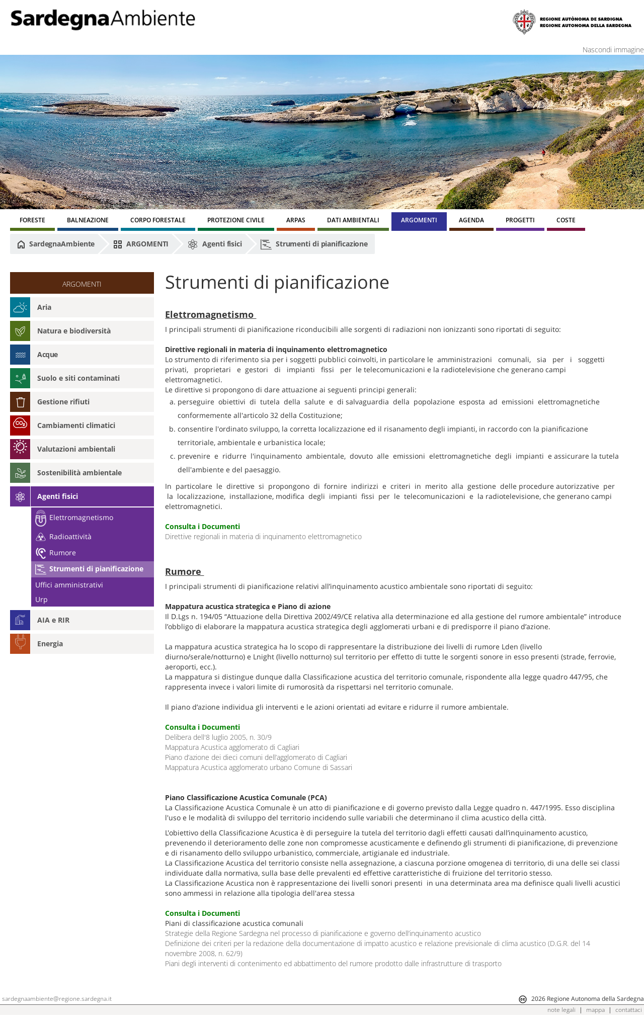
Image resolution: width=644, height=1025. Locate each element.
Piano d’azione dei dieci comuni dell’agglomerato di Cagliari (256, 757)
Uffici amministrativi (69, 584)
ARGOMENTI (141, 244)
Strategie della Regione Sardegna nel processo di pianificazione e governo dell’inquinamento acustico (323, 933)
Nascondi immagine (613, 49)
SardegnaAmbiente (56, 244)
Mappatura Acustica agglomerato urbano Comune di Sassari (258, 767)
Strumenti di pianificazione (314, 244)
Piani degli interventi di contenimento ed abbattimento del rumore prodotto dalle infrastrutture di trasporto (333, 963)
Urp (41, 599)
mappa (595, 1009)
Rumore (55, 552)
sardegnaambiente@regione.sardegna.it (57, 998)
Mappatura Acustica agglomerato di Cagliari (232, 747)
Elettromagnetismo (74, 517)
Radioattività (63, 536)
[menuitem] (32, 221)
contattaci (628, 1009)
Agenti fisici (214, 244)
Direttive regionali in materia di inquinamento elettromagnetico (263, 536)
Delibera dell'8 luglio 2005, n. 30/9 (218, 737)
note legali (561, 1009)
